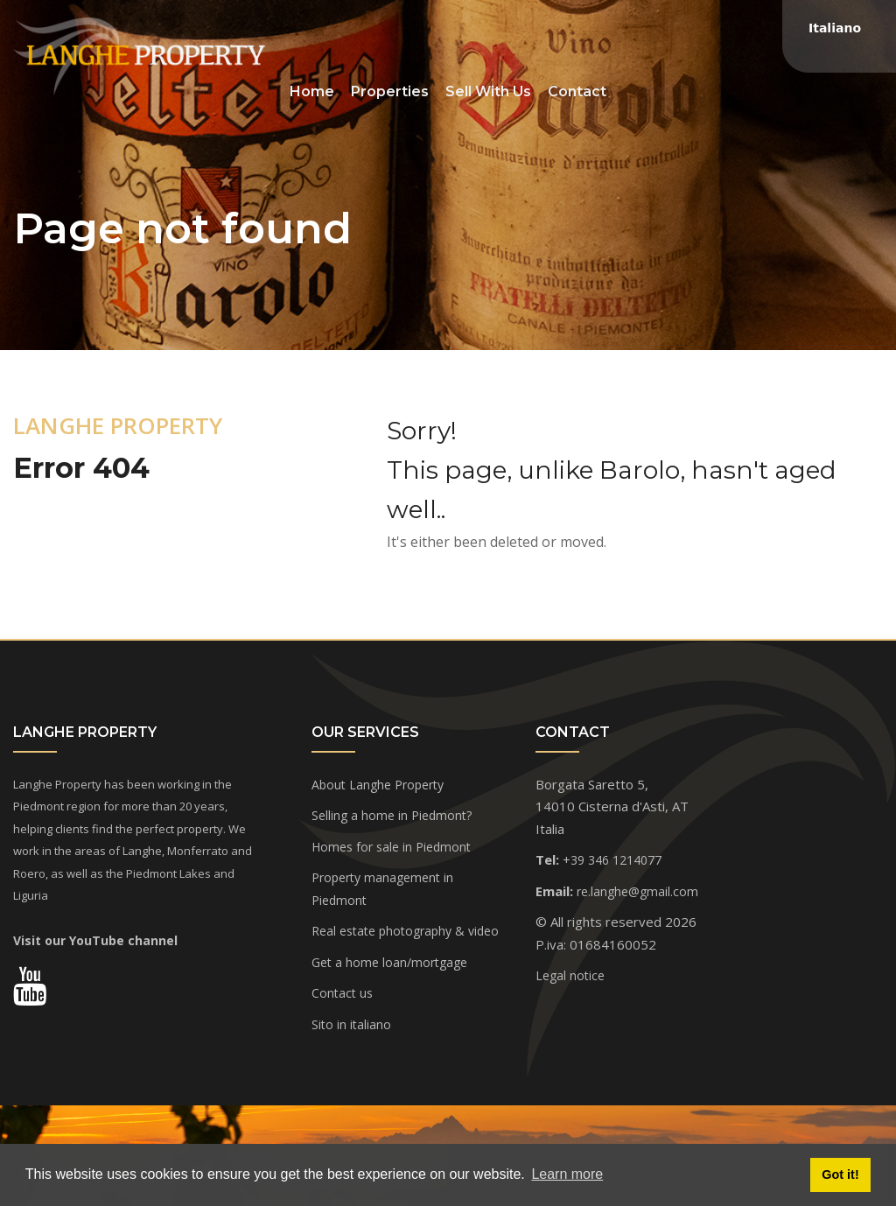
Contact (577, 91)
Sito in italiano (351, 1024)
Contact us (342, 993)
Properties (390, 91)
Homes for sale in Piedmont (391, 846)
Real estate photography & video (405, 930)
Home (312, 91)
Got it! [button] (840, 1174)
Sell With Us (488, 91)
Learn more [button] (567, 1174)
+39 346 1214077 (612, 860)
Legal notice (570, 975)
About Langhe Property (378, 784)
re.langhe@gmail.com (637, 891)
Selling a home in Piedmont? (392, 815)
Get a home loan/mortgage (389, 962)
